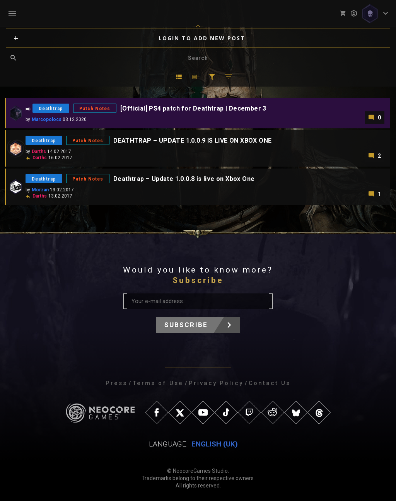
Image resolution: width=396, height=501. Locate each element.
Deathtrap (51, 108)
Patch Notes (94, 108)
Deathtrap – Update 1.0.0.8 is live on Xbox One (183, 178)
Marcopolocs (46, 119)
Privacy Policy (216, 383)
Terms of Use (158, 383)
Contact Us (269, 383)
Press (116, 383)
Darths (39, 151)
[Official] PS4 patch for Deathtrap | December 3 (193, 108)
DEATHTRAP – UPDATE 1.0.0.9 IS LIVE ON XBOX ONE (192, 140)
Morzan (40, 190)
